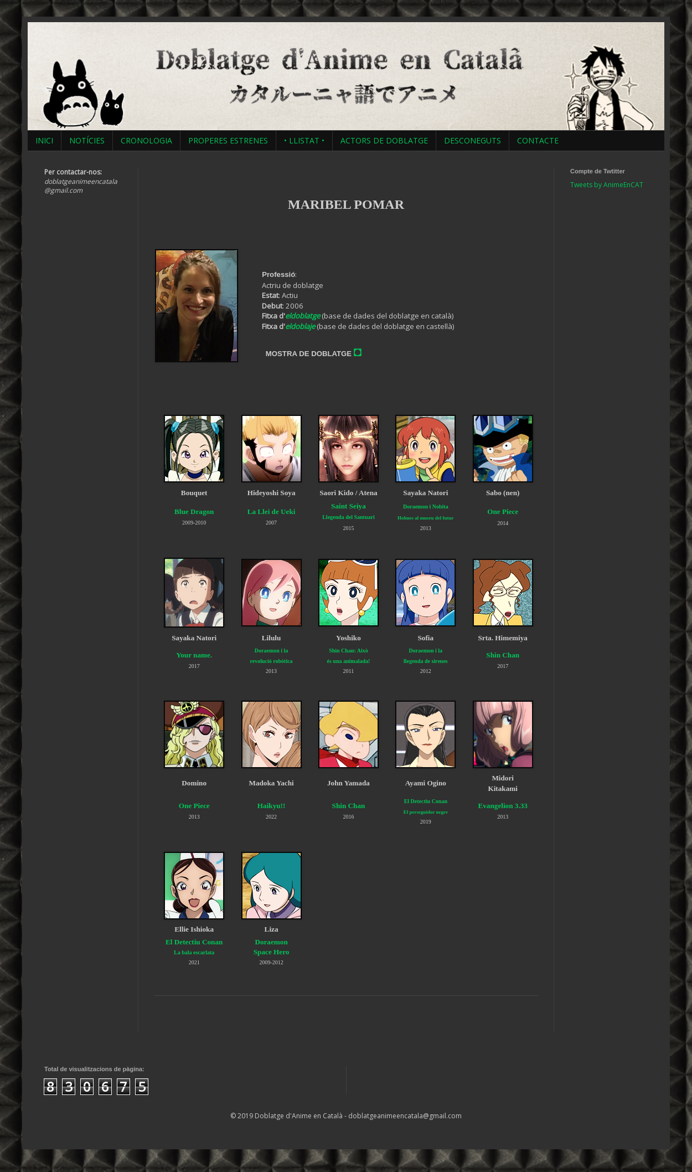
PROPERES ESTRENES (228, 140)
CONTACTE (538, 140)
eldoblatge (302, 316)
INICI (44, 140)
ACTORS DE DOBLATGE (384, 140)
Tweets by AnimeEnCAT (606, 184)
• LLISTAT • (304, 140)
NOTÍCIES (87, 140)
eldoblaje (300, 326)
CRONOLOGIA (146, 140)
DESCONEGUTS (472, 140)
